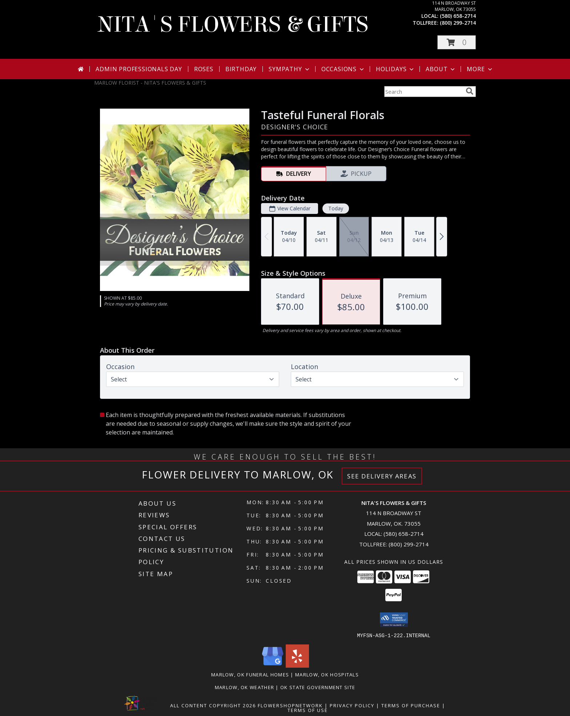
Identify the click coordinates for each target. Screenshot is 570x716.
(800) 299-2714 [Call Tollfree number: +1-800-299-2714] (409, 544)
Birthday (241, 69)
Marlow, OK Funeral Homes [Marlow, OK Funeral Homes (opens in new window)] (250, 674)
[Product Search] (423, 91)
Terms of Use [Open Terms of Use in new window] (308, 710)
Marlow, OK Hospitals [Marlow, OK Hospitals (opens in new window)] (327, 674)
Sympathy (289, 69)
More (480, 69)
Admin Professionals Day (139, 69)
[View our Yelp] (297, 665)
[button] (456, 42)
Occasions (343, 69)
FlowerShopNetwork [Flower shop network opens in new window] (290, 705)
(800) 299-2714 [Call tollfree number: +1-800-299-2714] (458, 22)
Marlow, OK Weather (244, 687)
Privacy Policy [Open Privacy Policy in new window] (352, 705)
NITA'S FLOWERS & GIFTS (233, 24)
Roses (203, 69)
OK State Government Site (317, 687)
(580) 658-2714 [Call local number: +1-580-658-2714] (458, 15)
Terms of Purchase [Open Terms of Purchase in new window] (410, 705)
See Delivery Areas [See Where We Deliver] (382, 476)
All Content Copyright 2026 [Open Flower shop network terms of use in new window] (213, 705)
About (441, 69)
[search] (469, 91)
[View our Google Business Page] (272, 665)
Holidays (395, 69)
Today (335, 208)
